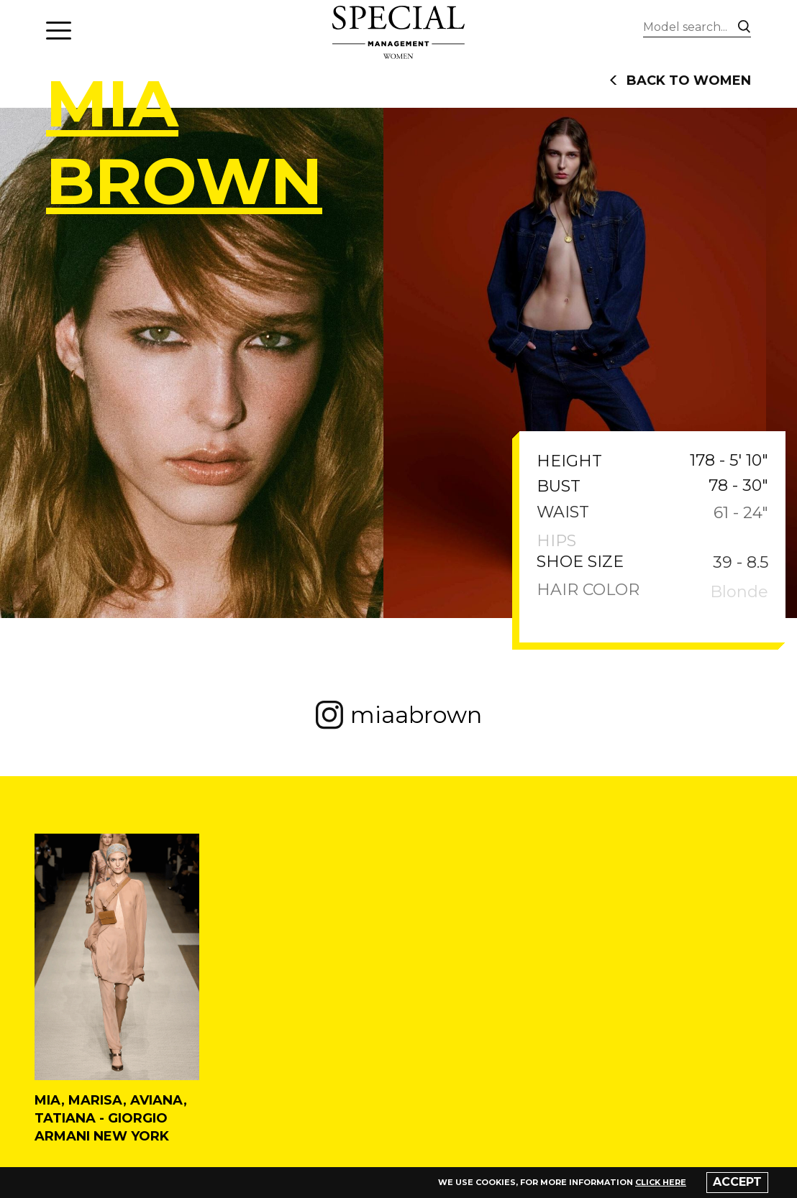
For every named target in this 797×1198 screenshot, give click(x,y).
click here (660, 1182)
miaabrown (399, 715)
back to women (680, 80)
